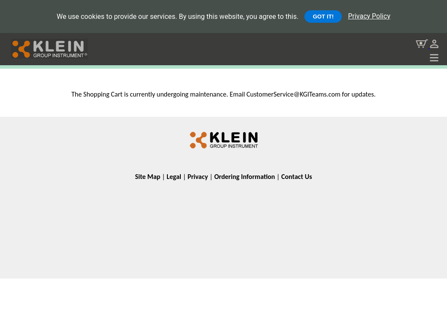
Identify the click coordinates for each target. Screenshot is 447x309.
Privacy (198, 177)
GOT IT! (323, 16)
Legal (174, 177)
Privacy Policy (369, 16)
